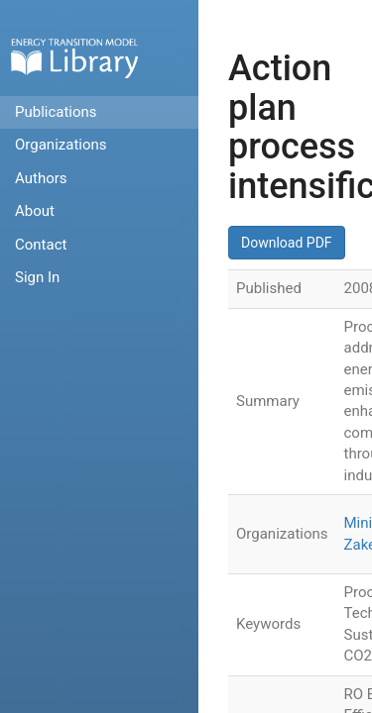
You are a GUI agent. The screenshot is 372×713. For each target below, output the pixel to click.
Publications (56, 112)
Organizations (61, 144)
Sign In (37, 277)
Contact (40, 245)
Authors (41, 178)
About (35, 211)
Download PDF (286, 243)
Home (74, 58)
